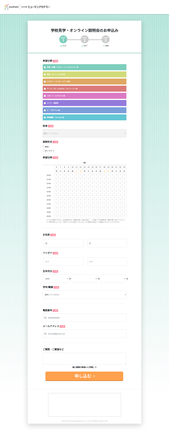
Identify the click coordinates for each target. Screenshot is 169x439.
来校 (47, 146)
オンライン (49, 150)
